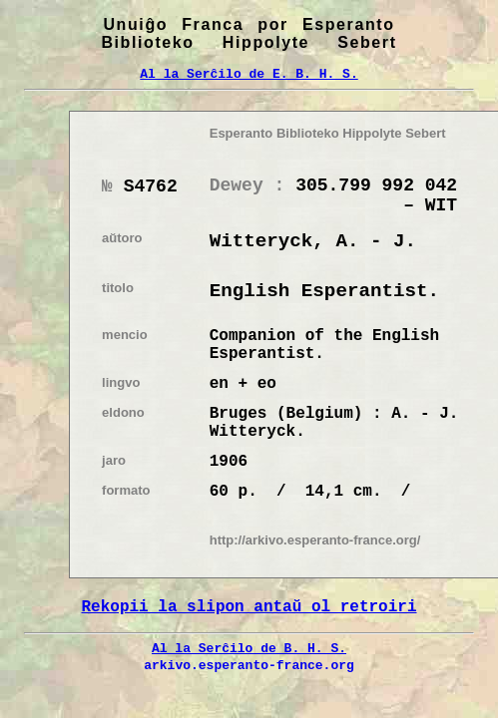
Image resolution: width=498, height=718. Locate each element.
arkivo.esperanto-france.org (249, 665)
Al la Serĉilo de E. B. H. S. (248, 74)
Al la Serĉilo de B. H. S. (249, 648)
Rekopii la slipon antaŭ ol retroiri (248, 607)
